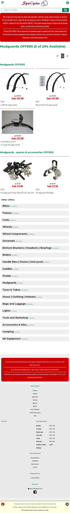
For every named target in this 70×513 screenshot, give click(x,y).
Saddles (10, 268)
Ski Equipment (15, 338)
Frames (10, 212)
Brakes (10, 254)
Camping (11, 331)
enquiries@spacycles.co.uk (35, 488)
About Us (35, 406)
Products (35, 390)
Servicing (35, 400)
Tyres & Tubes (15, 289)
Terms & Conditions (35, 409)
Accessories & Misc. (18, 324)
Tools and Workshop (18, 317)
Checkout (35, 394)
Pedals (10, 275)
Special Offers (35, 397)
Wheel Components (18, 233)
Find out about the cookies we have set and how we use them (34, 510)
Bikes (9, 205)
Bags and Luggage (17, 303)
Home (35, 416)
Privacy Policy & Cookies (35, 413)
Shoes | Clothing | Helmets (22, 296)
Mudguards (12, 282)
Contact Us (35, 403)
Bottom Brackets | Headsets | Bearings (30, 247)
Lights (9, 310)
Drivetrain (12, 240)
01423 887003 (35, 478)
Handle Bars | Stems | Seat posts (26, 261)
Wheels (10, 226)
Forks (9, 219)
